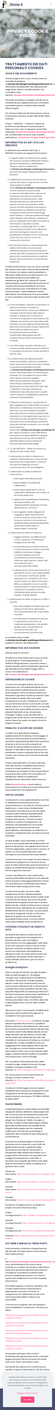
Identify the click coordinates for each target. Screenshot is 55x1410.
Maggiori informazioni (27, 1393)
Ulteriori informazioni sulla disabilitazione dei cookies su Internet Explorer (26, 1332)
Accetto (27, 1399)
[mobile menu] (51, 4)
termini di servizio (23, 1020)
